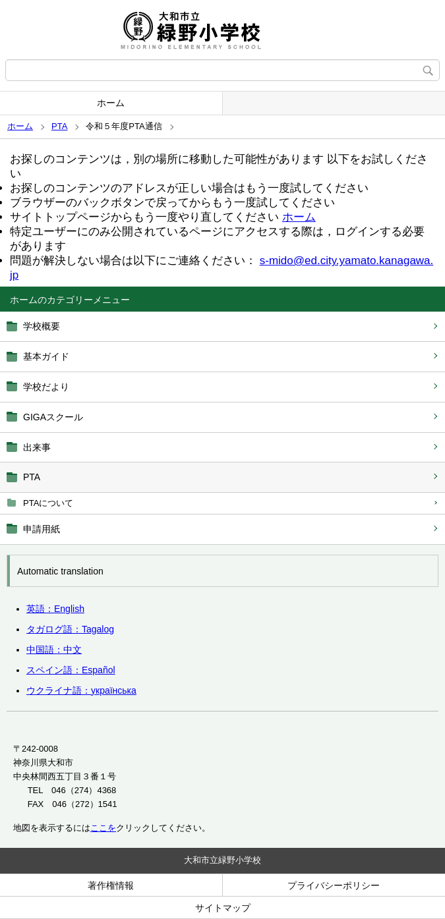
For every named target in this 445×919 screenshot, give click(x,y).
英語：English (55, 608)
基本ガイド (46, 356)
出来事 (37, 447)
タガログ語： (70, 629)
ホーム (111, 102)
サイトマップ (223, 908)
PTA (59, 126)
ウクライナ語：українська (81, 690)
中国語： (54, 649)
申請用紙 (41, 529)
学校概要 (41, 326)
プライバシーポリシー (333, 885)
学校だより (46, 386)
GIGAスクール (53, 417)
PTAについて (48, 503)
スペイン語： (70, 670)
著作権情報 (111, 885)
